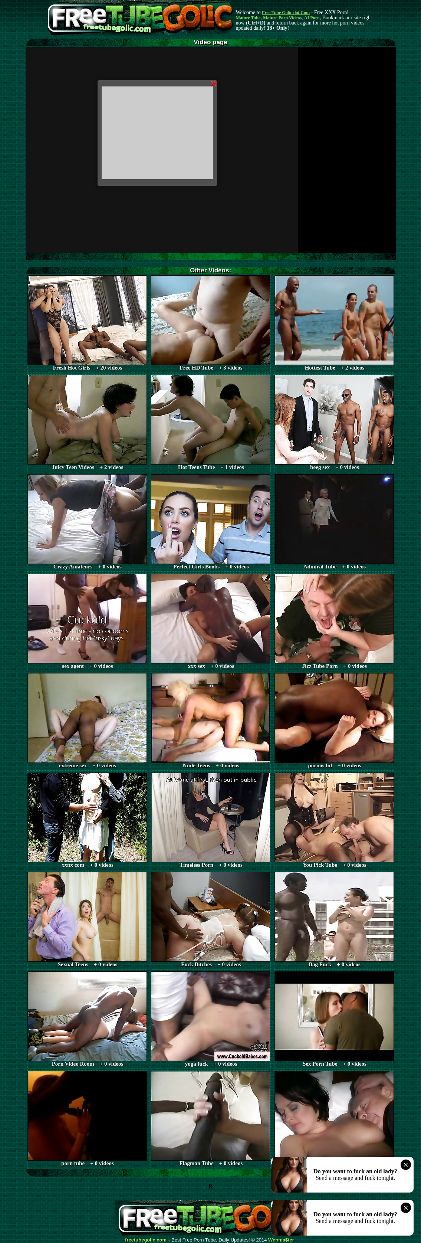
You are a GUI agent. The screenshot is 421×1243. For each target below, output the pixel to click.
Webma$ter (281, 1240)
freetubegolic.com (146, 1240)
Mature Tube (248, 17)
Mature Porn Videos (282, 17)
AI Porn (312, 17)
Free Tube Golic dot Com (286, 12)
